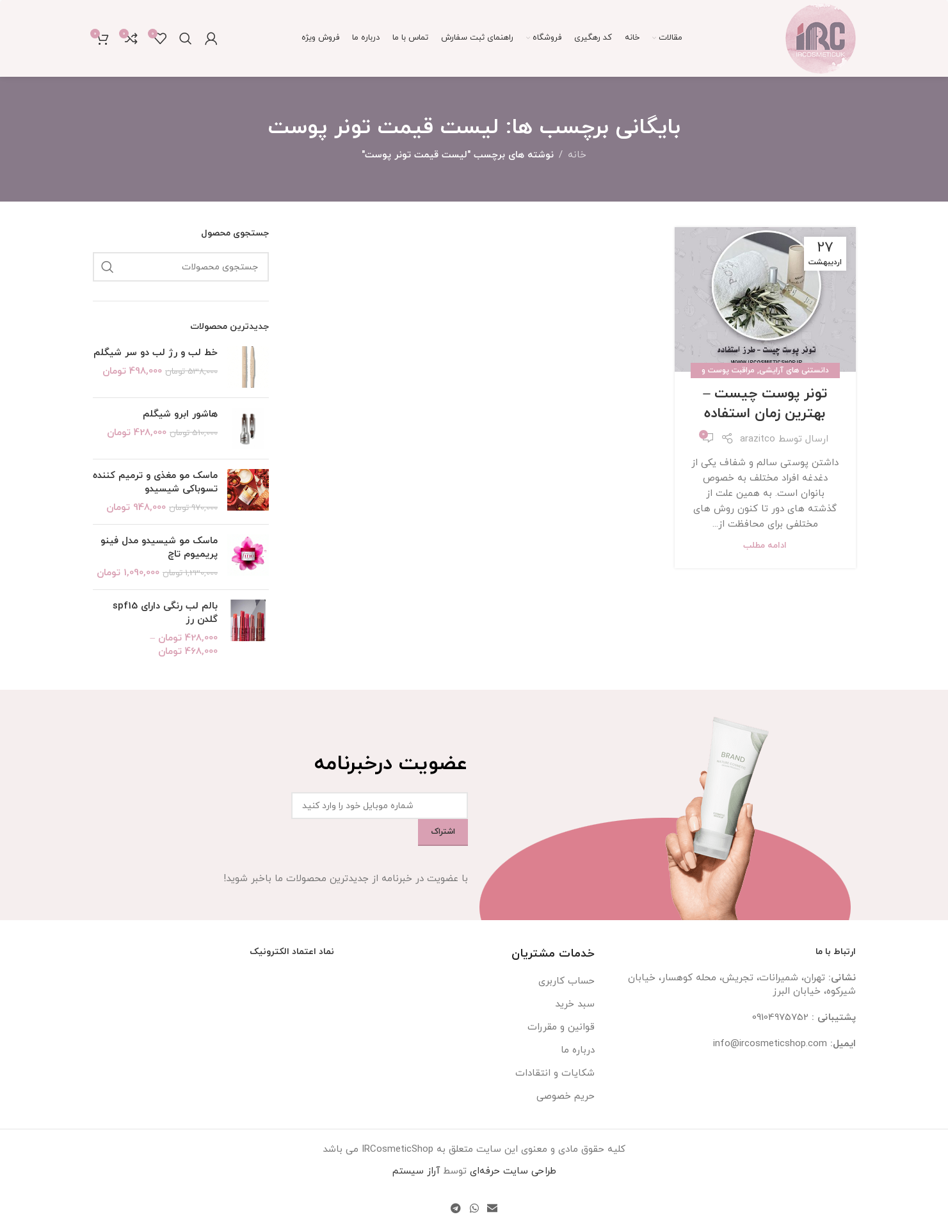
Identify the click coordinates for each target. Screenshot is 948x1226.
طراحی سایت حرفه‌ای (513, 1171)
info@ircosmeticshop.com (770, 1044)
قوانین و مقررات (561, 1027)
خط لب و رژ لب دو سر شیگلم (155, 353)
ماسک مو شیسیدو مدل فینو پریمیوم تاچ (159, 547)
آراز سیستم (416, 1171)
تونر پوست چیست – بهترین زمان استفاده (765, 404)
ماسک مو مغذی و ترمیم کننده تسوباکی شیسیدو (155, 482)
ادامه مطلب (765, 545)
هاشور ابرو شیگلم (180, 414)
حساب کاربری (566, 981)
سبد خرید (575, 1004)
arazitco (757, 439)
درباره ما (578, 1050)
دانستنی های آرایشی (794, 370)
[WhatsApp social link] (474, 1208)
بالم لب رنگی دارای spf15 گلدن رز (165, 613)
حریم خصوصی (565, 1096)
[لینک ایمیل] (492, 1208)
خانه (577, 155)
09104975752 (780, 1017)
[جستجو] (185, 38)
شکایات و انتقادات (555, 1073)
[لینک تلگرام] (456, 1208)
